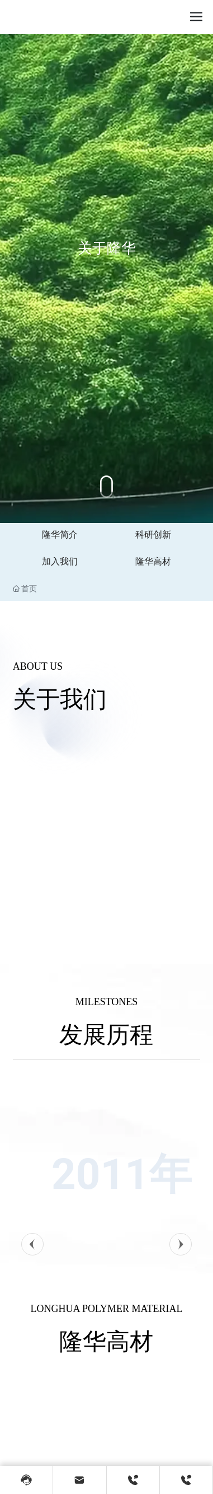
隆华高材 (153, 561)
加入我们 (60, 561)
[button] (32, 1244)
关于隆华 (107, 273)
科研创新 (153, 534)
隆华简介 (60, 534)
